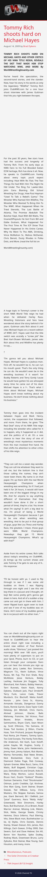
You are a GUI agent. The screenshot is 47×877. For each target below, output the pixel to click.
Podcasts (26, 851)
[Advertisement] (23, 124)
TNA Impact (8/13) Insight (20, 863)
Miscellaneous (14, 851)
